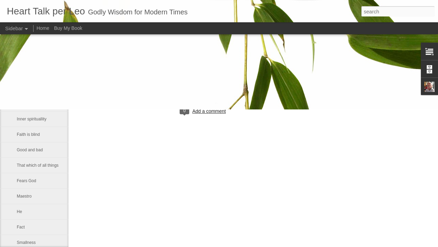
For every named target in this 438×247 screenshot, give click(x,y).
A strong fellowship (34, 88)
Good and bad (30, 150)
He (19, 211)
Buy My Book (68, 28)
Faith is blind (28, 134)
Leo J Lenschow (225, 83)
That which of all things (38, 165)
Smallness (26, 242)
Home (43, 28)
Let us (22, 103)
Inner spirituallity (32, 119)
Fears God (26, 180)
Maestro (24, 196)
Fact (21, 227)
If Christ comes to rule (37, 72)
